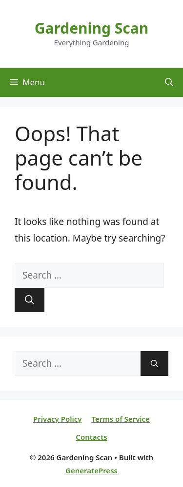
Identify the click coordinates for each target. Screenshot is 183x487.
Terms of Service (120, 419)
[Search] (29, 300)
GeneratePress (91, 470)
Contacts (91, 437)
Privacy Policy (57, 419)
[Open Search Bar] (169, 82)
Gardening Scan (92, 28)
